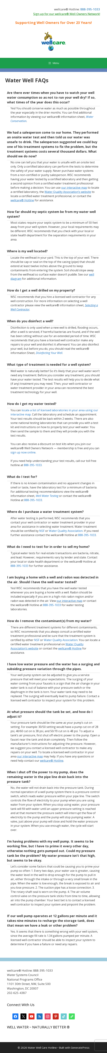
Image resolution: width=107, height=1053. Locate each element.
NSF (41, 531)
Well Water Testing (47, 496)
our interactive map (69, 601)
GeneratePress (80, 1047)
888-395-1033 (90, 9)
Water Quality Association (66, 531)
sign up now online (23, 452)
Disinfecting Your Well (49, 353)
